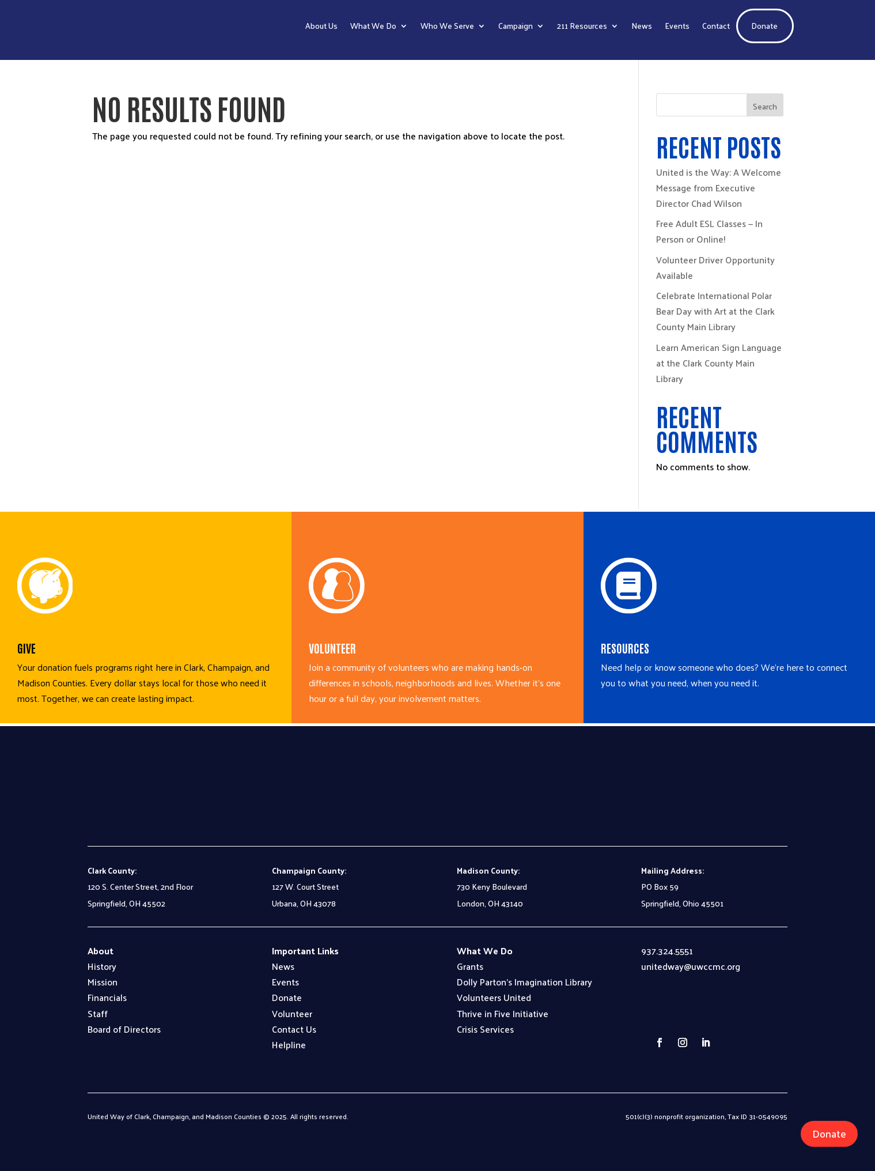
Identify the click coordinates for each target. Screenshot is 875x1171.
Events (677, 25)
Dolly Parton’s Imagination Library (524, 981)
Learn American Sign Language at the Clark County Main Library (719, 363)
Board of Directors (124, 1029)
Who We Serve (447, 25)
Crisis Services (485, 1029)
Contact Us (294, 1029)
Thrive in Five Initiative (502, 1013)
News (641, 25)
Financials (107, 997)
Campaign (515, 25)
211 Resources (582, 25)
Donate (764, 25)
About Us (321, 25)
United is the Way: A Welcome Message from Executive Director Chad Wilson (718, 187)
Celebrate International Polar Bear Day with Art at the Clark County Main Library (715, 311)
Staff (98, 1013)
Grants (470, 966)
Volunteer (292, 1013)
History (102, 966)
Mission (103, 981)
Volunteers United (494, 997)
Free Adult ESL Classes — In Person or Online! (709, 231)
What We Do (373, 25)
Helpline (289, 1044)
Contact (716, 25)
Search (765, 106)
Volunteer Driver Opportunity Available (715, 267)
